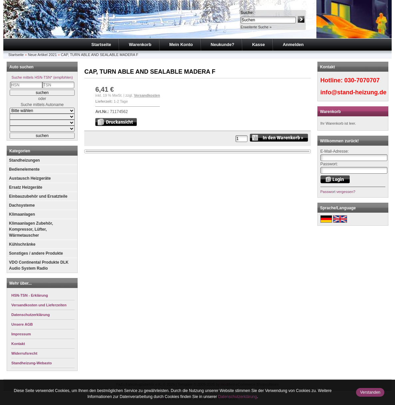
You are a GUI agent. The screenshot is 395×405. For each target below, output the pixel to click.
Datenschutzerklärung (237, 396)
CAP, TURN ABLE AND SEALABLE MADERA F (100, 55)
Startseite (101, 44)
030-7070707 (362, 80)
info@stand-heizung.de (353, 92)
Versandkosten (147, 95)
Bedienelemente (24, 169)
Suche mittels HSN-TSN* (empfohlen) (42, 77)
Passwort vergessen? (337, 192)
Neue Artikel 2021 (42, 55)
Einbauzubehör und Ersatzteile (38, 196)
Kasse (258, 44)
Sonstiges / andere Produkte (36, 253)
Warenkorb (140, 44)
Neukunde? (222, 44)
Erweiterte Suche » (255, 27)
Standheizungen (24, 160)
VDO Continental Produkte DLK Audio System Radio (39, 265)
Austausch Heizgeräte (30, 178)
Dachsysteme (22, 205)
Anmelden (293, 44)
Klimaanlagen (22, 214)
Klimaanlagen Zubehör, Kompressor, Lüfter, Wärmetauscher (31, 229)
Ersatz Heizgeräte (25, 187)
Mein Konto (181, 44)
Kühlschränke (22, 244)
